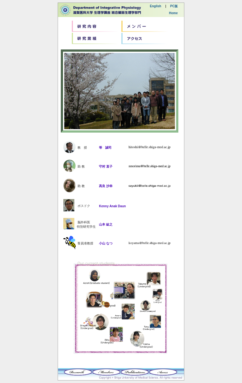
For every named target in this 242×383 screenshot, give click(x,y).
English (155, 6)
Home (173, 13)
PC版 (174, 6)
